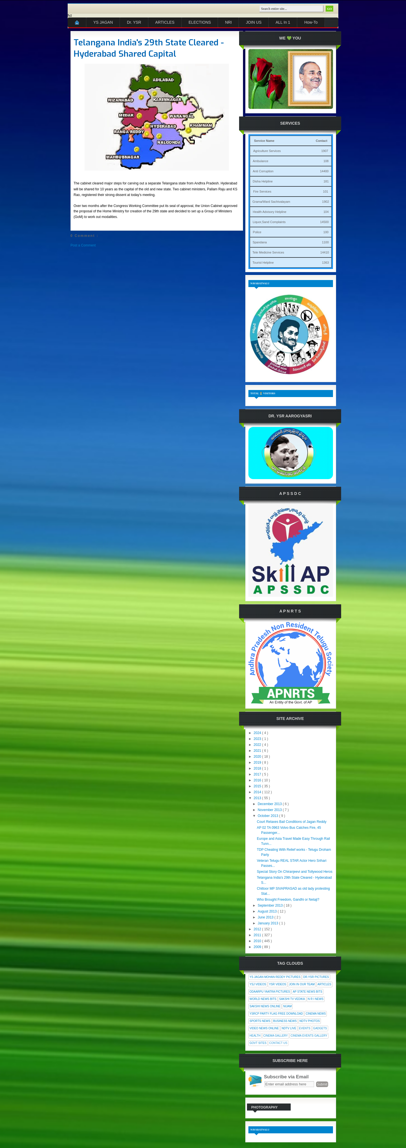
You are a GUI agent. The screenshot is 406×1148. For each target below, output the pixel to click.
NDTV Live (289, 1028)
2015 (258, 786)
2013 (258, 798)
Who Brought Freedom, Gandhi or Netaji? (288, 900)
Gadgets (320, 1028)
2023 (258, 739)
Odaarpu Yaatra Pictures (270, 991)
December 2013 (270, 804)
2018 (258, 768)
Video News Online (264, 1028)
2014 (258, 792)
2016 (258, 780)
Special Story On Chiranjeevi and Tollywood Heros (294, 872)
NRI (228, 22)
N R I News (316, 999)
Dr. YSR (134, 22)
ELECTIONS (200, 22)
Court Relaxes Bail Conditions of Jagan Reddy (291, 822)
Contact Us (278, 1043)
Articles (324, 984)
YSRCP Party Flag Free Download (276, 1013)
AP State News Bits (307, 991)
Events (304, 1028)
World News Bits (263, 999)
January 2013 (268, 923)
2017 (258, 774)
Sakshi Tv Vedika (292, 999)
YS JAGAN (103, 22)
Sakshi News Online (265, 1006)
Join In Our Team (302, 984)
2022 (258, 745)
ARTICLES (165, 22)
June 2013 (266, 917)
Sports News (260, 1021)
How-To (310, 22)
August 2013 (268, 911)
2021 (258, 751)
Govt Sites (258, 1043)
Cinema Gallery (275, 1035)
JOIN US (253, 22)
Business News (285, 1021)
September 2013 (271, 905)
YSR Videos (277, 984)
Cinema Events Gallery (309, 1035)
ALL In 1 (283, 22)
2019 (258, 762)
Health (255, 1035)
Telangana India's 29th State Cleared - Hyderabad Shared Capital (149, 48)
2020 (258, 757)
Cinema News (316, 1013)
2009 (258, 947)
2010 (258, 941)
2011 (258, 935)
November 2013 (270, 810)
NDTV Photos (309, 1021)
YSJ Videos (258, 984)
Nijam (287, 1006)
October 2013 (268, 816)
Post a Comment (83, 245)
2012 (258, 929)
